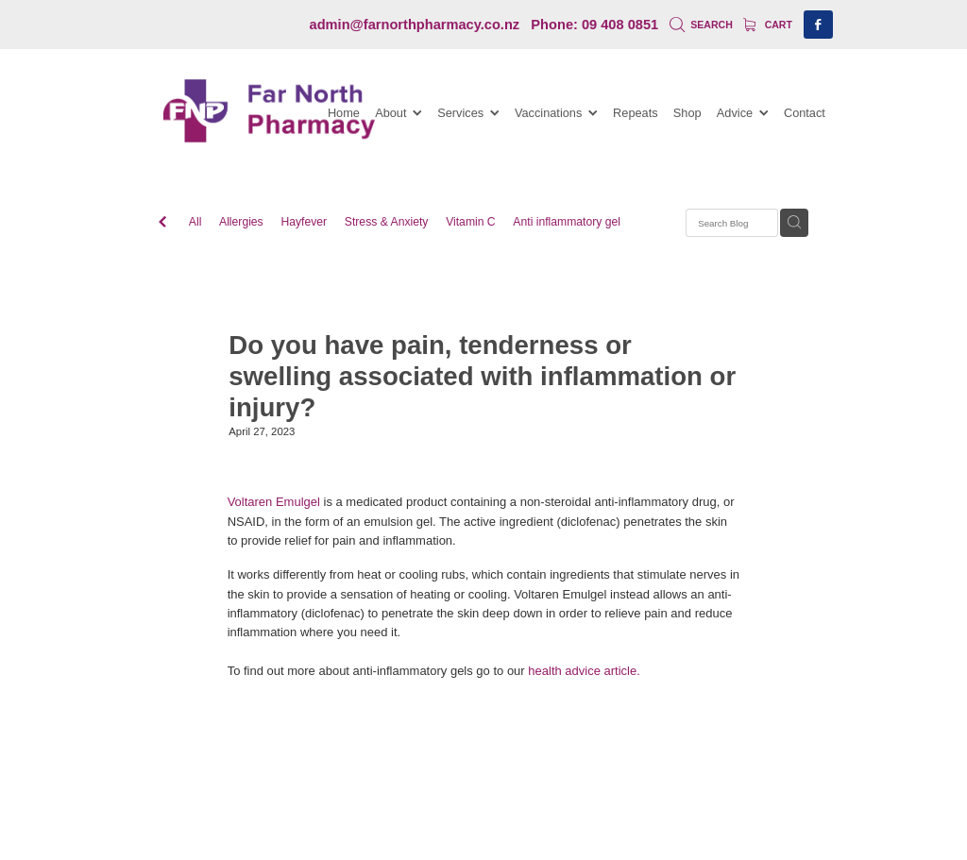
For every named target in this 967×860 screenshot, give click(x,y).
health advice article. (584, 671)
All (195, 221)
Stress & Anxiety (387, 221)
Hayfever (303, 221)
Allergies (241, 221)
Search (701, 24)
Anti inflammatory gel (566, 221)
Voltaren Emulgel (274, 502)
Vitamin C (471, 221)
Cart (767, 24)
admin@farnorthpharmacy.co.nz (415, 24)
